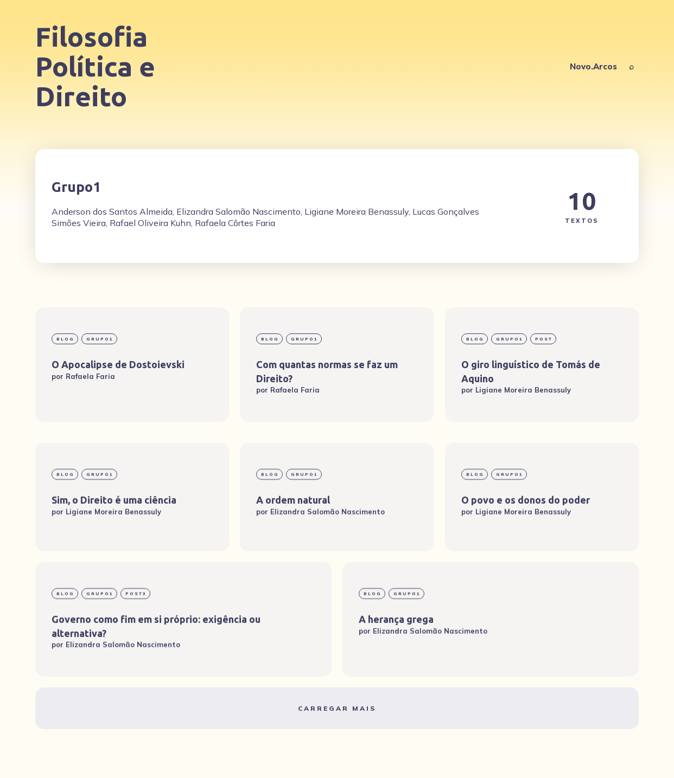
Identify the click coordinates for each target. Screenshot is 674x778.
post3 (136, 625)
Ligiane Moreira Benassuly (523, 389)
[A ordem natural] (337, 529)
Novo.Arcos (593, 66)
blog (65, 339)
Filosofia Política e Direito (95, 66)
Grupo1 (99, 339)
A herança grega (396, 651)
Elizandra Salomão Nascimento (327, 543)
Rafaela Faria (90, 375)
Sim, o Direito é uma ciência (114, 531)
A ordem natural (293, 531)
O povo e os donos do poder (525, 531)
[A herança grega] (490, 651)
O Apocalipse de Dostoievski (118, 364)
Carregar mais (337, 740)
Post (543, 339)
